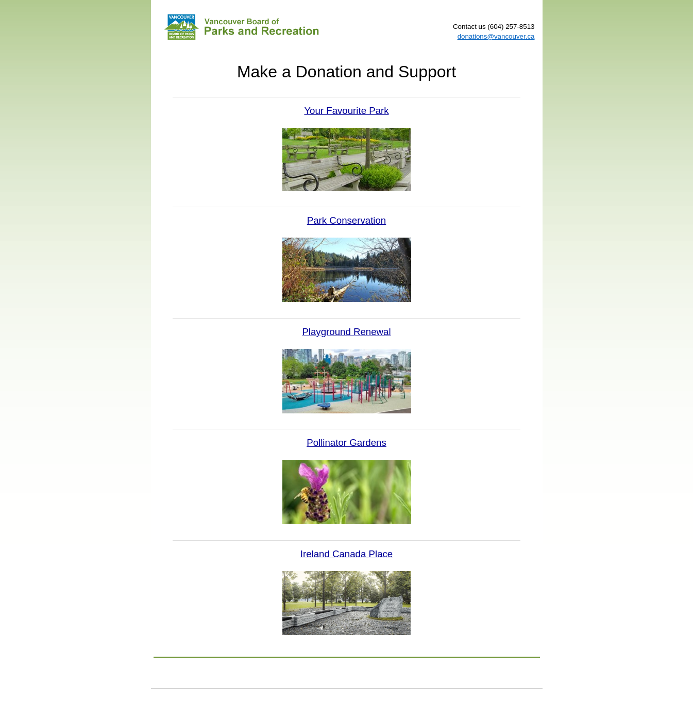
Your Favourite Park (346, 110)
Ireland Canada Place (346, 553)
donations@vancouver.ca (496, 36)
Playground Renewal (346, 331)
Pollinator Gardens (346, 442)
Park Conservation (346, 220)
